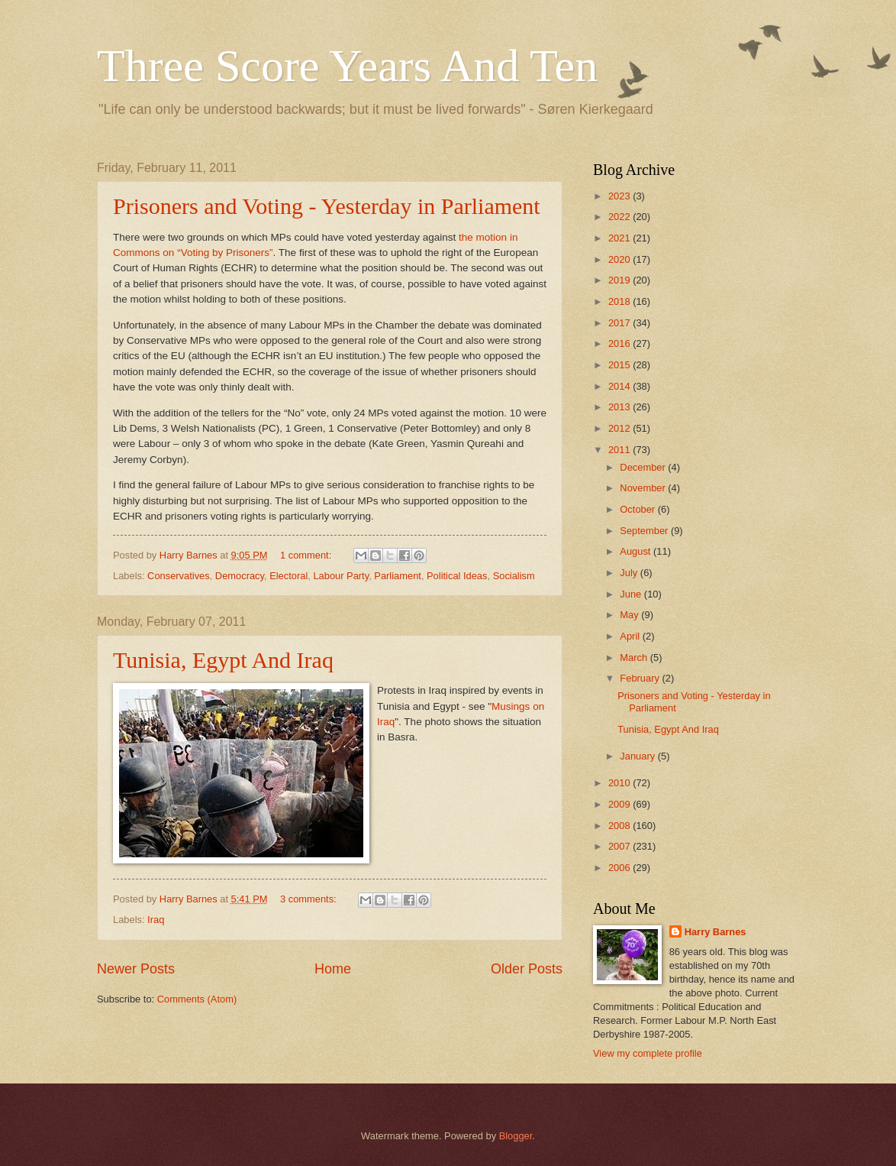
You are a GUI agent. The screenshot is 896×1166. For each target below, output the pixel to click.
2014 (620, 386)
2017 (620, 323)
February (641, 678)
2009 (620, 804)
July (630, 572)
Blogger (516, 1136)
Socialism (514, 575)
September (645, 530)
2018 (620, 301)
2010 (620, 783)
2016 (620, 343)
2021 (620, 238)
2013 (620, 407)
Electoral (288, 575)
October (638, 509)
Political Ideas (457, 575)
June (632, 594)
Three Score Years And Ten (347, 65)
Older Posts (526, 969)
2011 (620, 449)
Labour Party (341, 575)
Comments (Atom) (197, 999)
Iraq (155, 919)
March (634, 657)
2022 (620, 216)
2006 (620, 867)
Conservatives (178, 575)
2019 (620, 280)
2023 (620, 196)
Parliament (397, 575)
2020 (620, 259)
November (644, 488)
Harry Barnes (715, 932)
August (636, 551)
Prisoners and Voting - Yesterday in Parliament (326, 206)
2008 (620, 825)
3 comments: (309, 899)
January (638, 756)
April (631, 636)
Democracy (239, 575)
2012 (620, 428)
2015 (620, 365)
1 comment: (307, 555)
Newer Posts (136, 969)
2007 (620, 846)
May (630, 614)
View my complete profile (647, 1053)
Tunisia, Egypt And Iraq (223, 659)
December (644, 467)
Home (332, 969)
